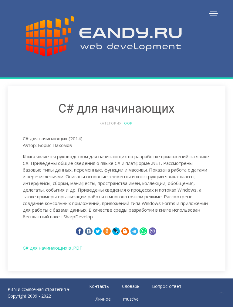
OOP (128, 123)
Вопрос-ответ (166, 286)
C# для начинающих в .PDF (52, 248)
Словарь (131, 286)
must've (131, 299)
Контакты (99, 286)
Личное (103, 299)
